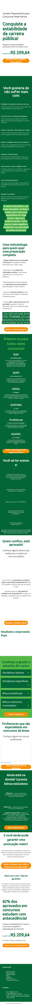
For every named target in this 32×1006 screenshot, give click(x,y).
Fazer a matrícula (16, 714)
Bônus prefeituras (12, 693)
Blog (7, 976)
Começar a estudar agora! (16, 623)
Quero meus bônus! (16, 828)
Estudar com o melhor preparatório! (16, 61)
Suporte (9, 977)
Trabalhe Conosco (12, 980)
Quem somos (10, 971)
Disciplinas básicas (13, 672)
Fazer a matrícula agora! (16, 329)
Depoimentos (10, 974)
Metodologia (10, 973)
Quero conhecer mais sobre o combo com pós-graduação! (16, 865)
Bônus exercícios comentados (12, 704)
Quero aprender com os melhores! (16, 767)
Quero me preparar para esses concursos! (16, 451)
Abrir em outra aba (6, 762)
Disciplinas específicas (15, 681)
